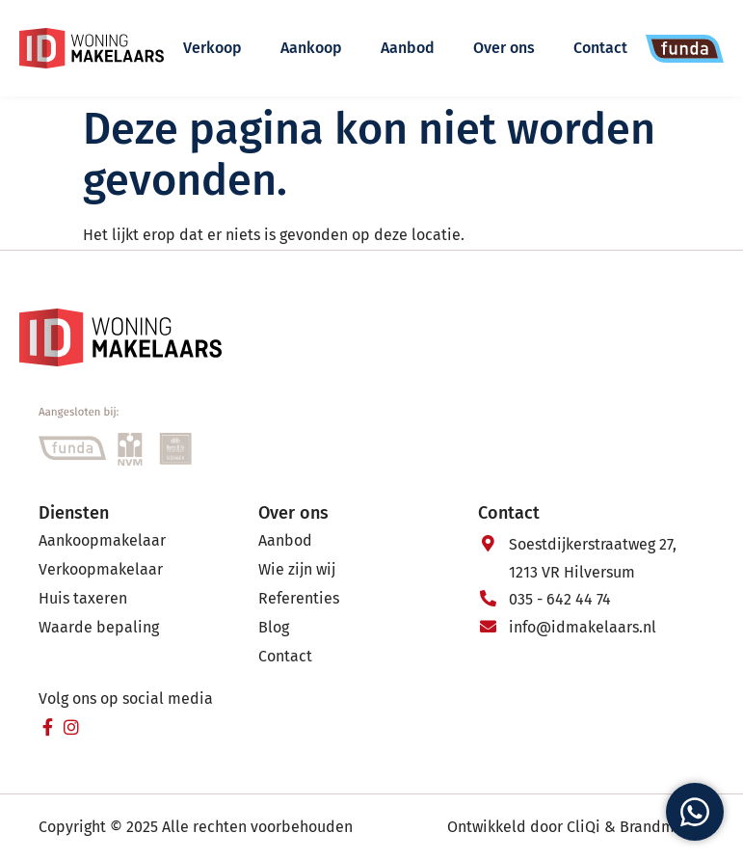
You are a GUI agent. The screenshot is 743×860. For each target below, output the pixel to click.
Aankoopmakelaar (102, 540)
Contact (600, 48)
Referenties (298, 598)
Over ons (504, 48)
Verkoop (212, 48)
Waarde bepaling (99, 627)
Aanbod (408, 48)
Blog (273, 627)
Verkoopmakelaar (101, 569)
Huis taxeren (83, 598)
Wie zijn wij (296, 569)
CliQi (583, 827)
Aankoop (311, 48)
